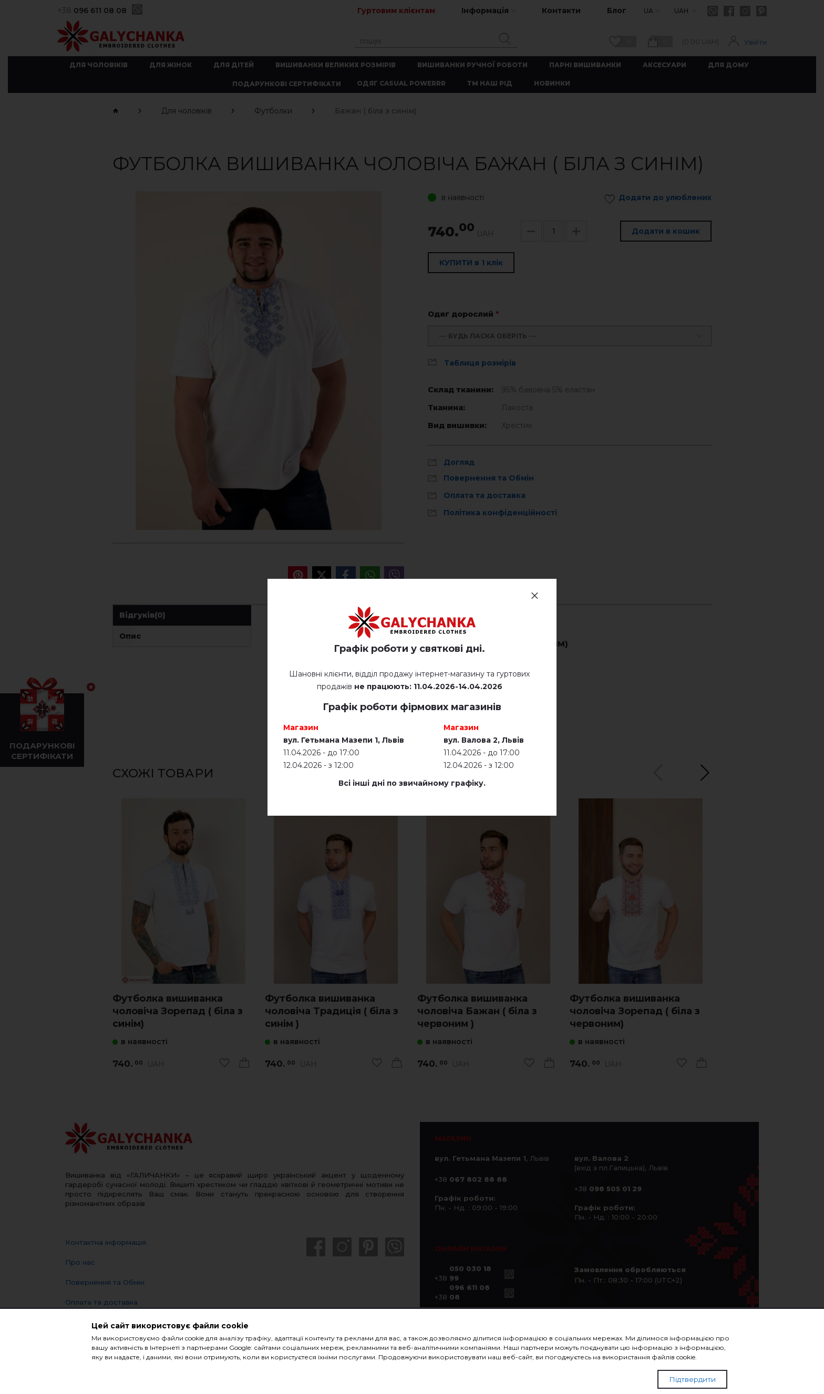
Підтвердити (692, 1379)
